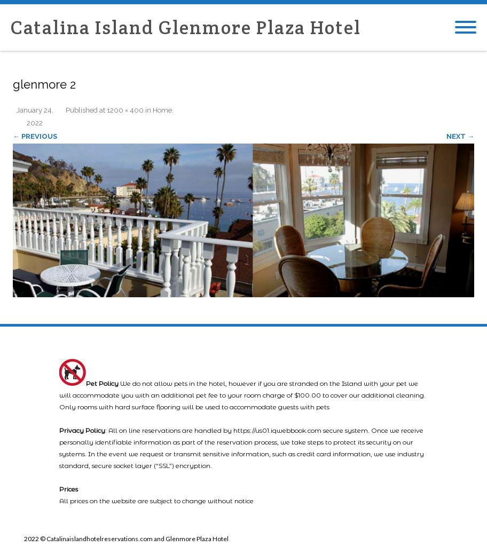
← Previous (35, 136)
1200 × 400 (125, 110)
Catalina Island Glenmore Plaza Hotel (186, 27)
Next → (460, 136)
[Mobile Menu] (465, 28)
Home (162, 110)
